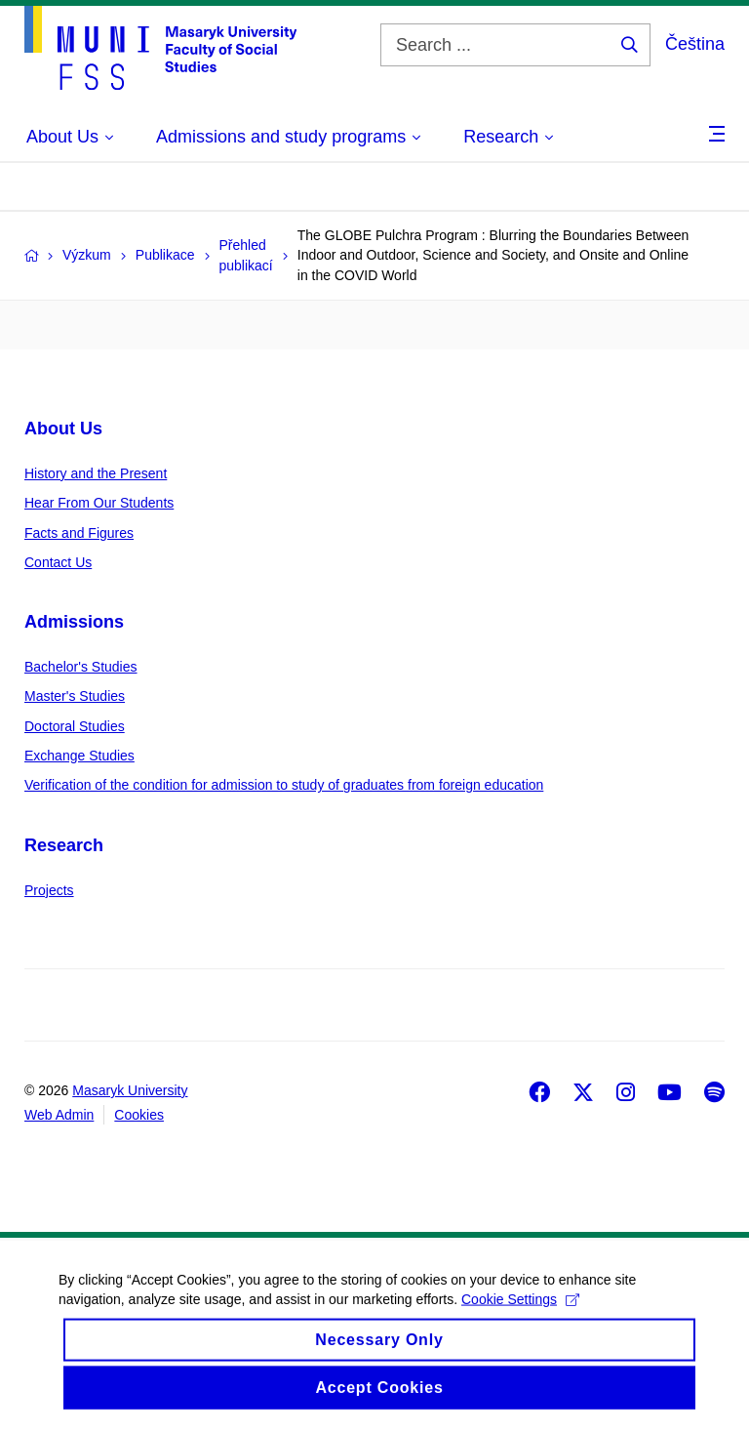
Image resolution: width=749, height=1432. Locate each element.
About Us (63, 428)
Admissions (74, 622)
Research (63, 845)
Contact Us (58, 562)
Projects (49, 890)
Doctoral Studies (74, 726)
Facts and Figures (79, 533)
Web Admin (59, 1115)
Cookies (139, 1115)
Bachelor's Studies (81, 667)
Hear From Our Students (99, 503)
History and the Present (95, 473)
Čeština (695, 44)
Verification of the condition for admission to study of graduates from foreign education (283, 785)
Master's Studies (74, 696)
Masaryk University (129, 1090)
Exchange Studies (79, 755)
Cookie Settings (520, 1313)
